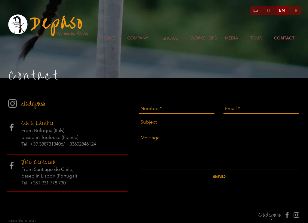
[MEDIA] (231, 38)
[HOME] (108, 38)
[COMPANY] (137, 38)
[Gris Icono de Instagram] (12, 103)
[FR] (294, 10)
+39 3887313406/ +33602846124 (63, 144)
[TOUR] (255, 38)
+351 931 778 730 (48, 183)
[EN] (282, 10)
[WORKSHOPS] (203, 38)
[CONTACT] (284, 38)
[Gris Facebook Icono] (12, 127)
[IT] (268, 10)
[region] (170, 56)
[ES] (256, 10)
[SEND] (219, 176)
